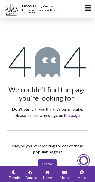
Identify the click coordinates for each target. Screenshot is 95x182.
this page (72, 115)
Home (47, 163)
